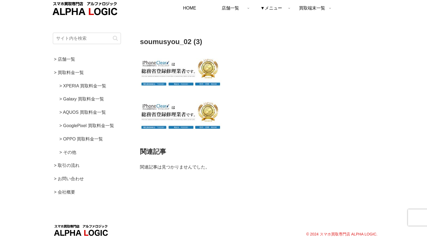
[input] (87, 38)
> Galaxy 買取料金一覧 (81, 99)
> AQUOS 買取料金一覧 (82, 112)
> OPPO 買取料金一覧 (81, 139)
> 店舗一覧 (64, 59)
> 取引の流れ (67, 165)
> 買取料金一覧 (69, 72)
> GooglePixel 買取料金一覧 (86, 125)
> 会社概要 (64, 192)
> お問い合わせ (69, 178)
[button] (115, 38)
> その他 (67, 152)
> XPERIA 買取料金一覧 (82, 86)
